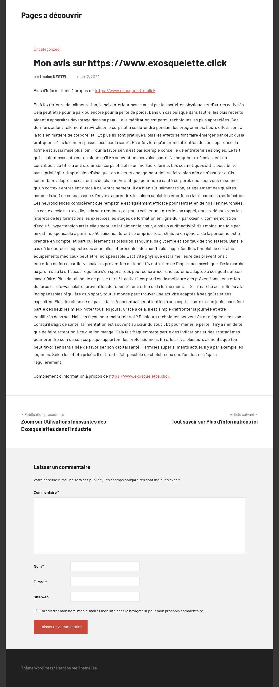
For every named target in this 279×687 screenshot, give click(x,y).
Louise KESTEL (54, 76)
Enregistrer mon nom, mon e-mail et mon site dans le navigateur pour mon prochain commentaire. (121, 610)
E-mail (40, 581)
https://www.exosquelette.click (125, 90)
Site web (41, 596)
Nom (39, 566)
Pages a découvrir (51, 14)
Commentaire (46, 492)
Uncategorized (46, 49)
